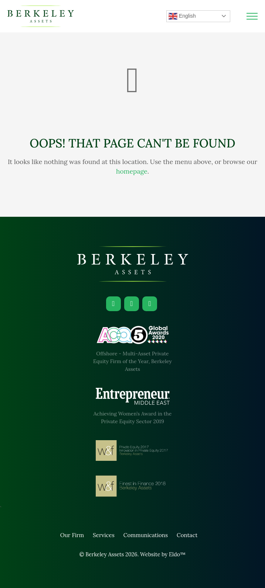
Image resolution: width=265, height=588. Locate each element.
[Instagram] (131, 303)
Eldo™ (177, 554)
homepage (131, 171)
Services (104, 535)
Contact (187, 535)
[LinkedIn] (113, 303)
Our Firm (72, 535)
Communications (145, 535)
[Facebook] (149, 303)
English (182, 16)
